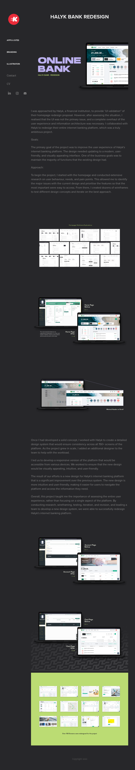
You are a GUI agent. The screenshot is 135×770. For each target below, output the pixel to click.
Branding (12, 52)
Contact (11, 75)
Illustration (13, 63)
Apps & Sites (13, 40)
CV (8, 83)
